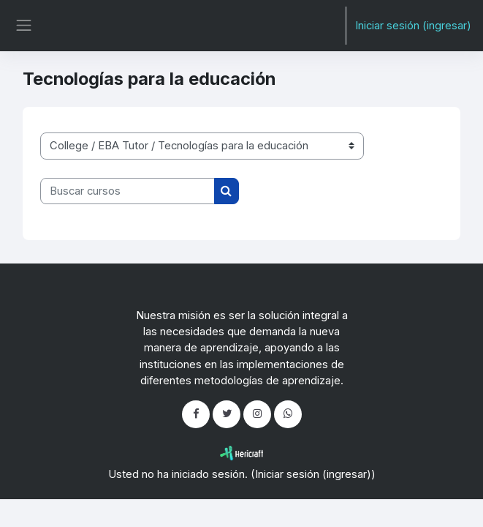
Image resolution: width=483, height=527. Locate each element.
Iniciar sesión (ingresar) (413, 25)
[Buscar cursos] (127, 191)
